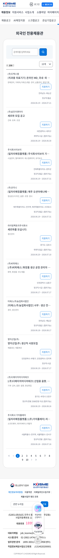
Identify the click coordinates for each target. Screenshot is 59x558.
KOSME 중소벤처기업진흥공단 (9, 4)
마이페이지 (53, 12)
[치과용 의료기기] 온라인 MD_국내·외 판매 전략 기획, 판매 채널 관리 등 (29, 78)
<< (9, 456)
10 (27, 460)
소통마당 (41, 12)
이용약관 (28, 492)
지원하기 (46, 87)
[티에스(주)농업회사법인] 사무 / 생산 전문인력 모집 (29, 305)
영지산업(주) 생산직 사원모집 (23, 343)
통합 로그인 (48, 4)
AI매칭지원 (19, 20)
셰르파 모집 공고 (16, 116)
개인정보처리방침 (15, 492)
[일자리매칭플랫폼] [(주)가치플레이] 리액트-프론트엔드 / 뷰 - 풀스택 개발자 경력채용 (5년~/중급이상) (29, 419)
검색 (43, 52)
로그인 (34, 4)
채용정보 (5, 12)
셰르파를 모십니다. (17, 229)
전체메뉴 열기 (55, 4)
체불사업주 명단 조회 (29, 497)
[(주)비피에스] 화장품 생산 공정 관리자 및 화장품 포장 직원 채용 (29, 267)
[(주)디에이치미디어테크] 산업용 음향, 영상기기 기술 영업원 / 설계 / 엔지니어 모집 (29, 381)
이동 (44, 504)
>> (36, 460)
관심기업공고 (49, 20)
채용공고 (6, 20)
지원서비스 (17, 12)
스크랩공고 (33, 20)
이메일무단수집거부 (42, 492)
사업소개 (29, 12)
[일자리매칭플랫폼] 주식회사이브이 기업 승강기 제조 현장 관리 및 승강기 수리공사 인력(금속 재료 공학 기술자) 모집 (29, 154)
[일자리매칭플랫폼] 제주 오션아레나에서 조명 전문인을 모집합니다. (29, 191)
